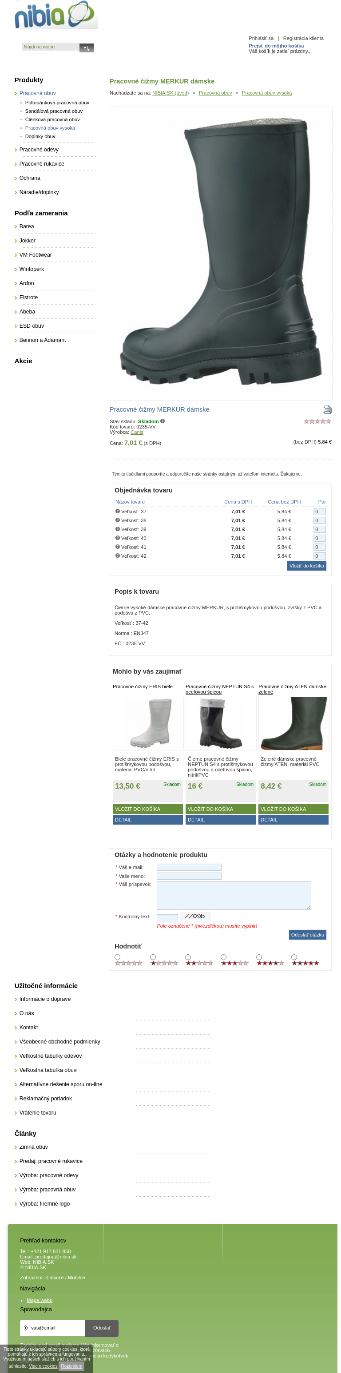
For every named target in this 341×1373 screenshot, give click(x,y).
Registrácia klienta (303, 38)
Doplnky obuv (40, 136)
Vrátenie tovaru (38, 1113)
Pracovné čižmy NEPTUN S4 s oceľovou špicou (220, 689)
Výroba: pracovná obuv (48, 1189)
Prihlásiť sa (261, 38)
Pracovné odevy (39, 150)
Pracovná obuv (215, 92)
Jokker (28, 241)
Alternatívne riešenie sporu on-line (61, 1084)
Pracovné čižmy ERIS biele (143, 686)
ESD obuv (32, 326)
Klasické (54, 1277)
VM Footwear (36, 255)
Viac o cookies (43, 1366)
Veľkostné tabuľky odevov (51, 1056)
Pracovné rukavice (42, 164)
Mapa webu (39, 1300)
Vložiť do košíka (137, 809)
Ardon (27, 283)
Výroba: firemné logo (45, 1204)
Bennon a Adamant (43, 340)
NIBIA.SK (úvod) (170, 92)
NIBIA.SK (43, 1262)
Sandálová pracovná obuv (54, 111)
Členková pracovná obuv (52, 119)
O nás (27, 1013)
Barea (27, 226)
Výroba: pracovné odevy (49, 1175)
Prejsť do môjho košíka (276, 45)
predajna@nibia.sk (56, 1256)
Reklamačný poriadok (46, 1098)
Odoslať (102, 1327)
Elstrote (29, 297)
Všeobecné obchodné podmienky (60, 1042)
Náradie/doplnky (39, 192)
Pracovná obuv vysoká (267, 92)
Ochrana (30, 178)
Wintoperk (32, 269)
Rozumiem (71, 1366)
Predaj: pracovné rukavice (51, 1161)
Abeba (28, 312)
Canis (137, 432)
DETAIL (123, 819)
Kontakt (29, 1027)
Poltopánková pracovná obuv (57, 102)
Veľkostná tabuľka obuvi (49, 1070)
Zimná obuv (34, 1147)
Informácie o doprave (45, 999)
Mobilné (76, 1277)
